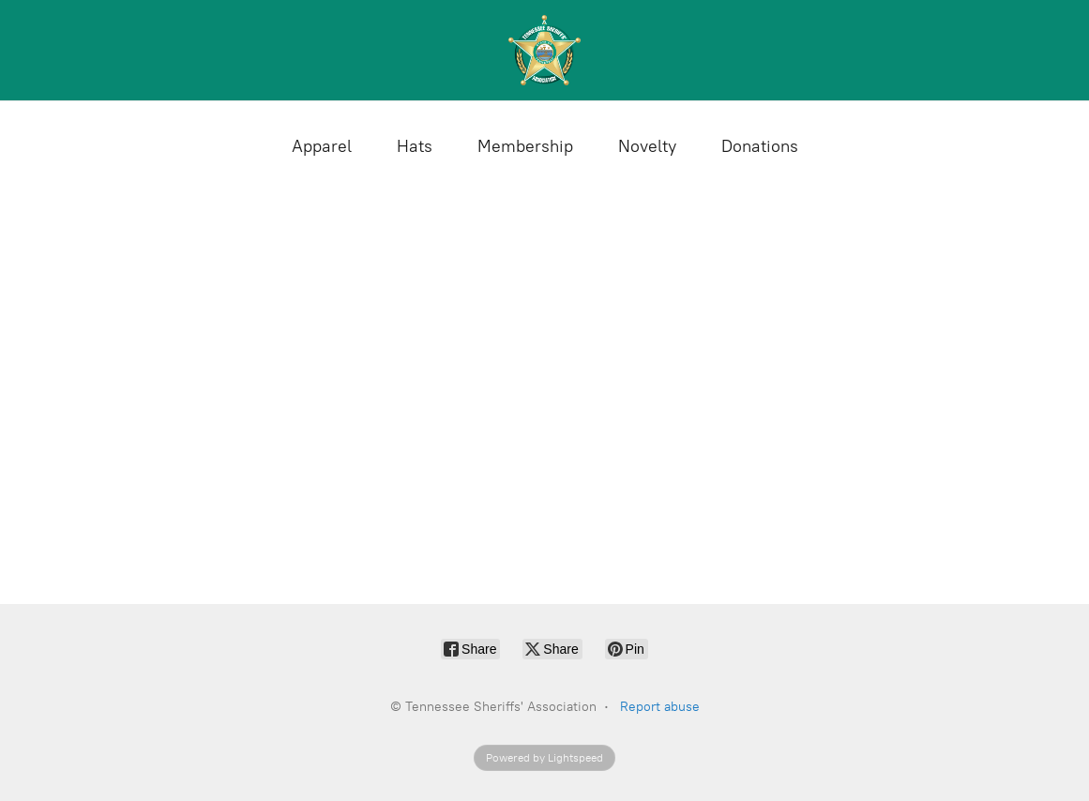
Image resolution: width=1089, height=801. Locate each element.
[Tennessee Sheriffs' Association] (545, 50)
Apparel (322, 146)
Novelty (647, 146)
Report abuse (660, 707)
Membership (525, 146)
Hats (414, 146)
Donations (759, 146)
